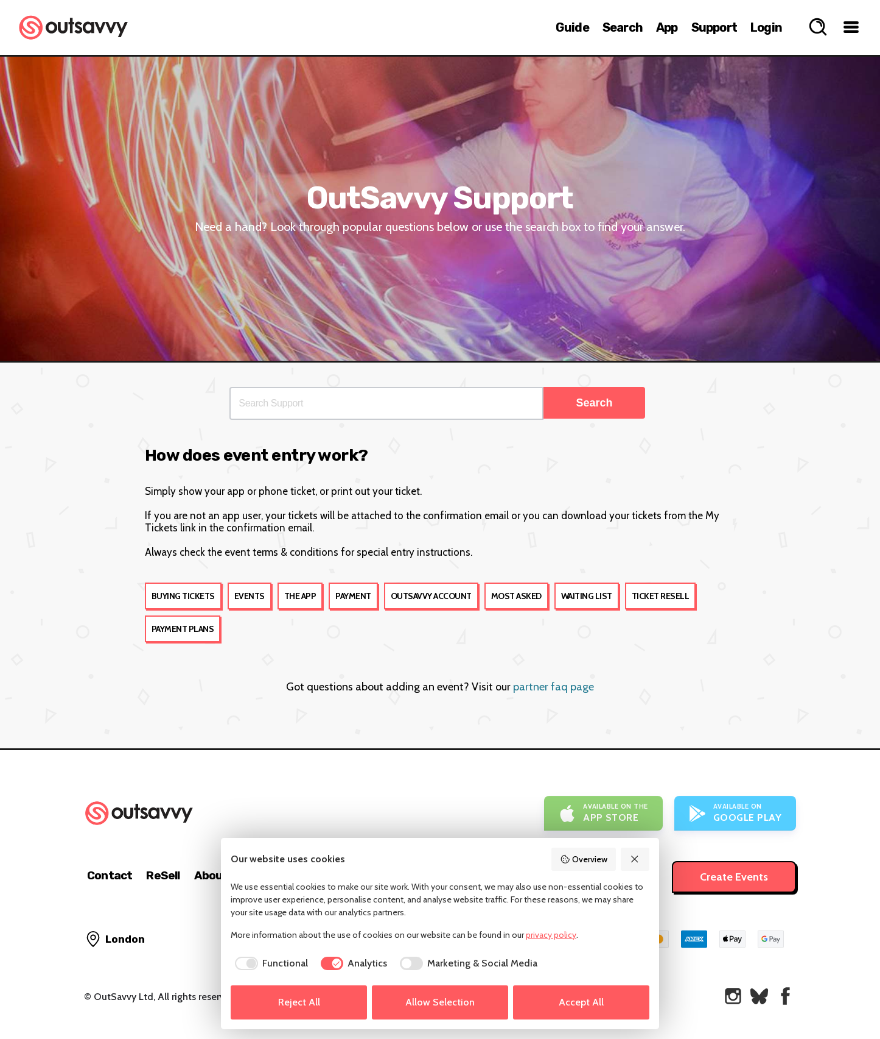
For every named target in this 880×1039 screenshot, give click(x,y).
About (211, 875)
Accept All (581, 1002)
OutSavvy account (431, 595)
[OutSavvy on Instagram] (733, 996)
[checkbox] (269, 963)
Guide (572, 27)
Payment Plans (183, 628)
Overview (583, 859)
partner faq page (553, 686)
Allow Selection (440, 1002)
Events (249, 595)
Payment (353, 595)
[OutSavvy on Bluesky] (759, 996)
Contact (109, 875)
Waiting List (586, 595)
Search (622, 27)
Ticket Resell (661, 595)
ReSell (163, 875)
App (667, 27)
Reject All (299, 1002)
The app (300, 595)
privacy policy (551, 934)
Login (766, 27)
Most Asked (516, 595)
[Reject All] (635, 859)
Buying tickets (183, 595)
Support (714, 27)
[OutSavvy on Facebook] (785, 996)
